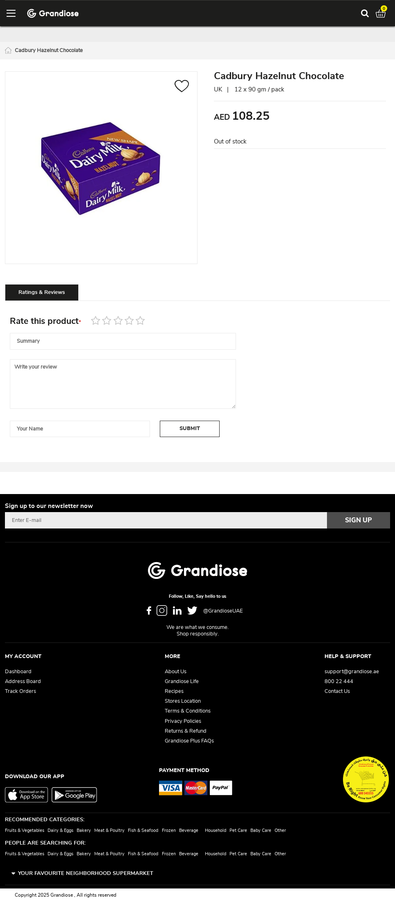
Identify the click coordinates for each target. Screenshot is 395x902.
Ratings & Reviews (41, 292)
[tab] (42, 292)
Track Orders (20, 691)
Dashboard (18, 671)
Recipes (174, 691)
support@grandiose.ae (352, 671)
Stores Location (183, 701)
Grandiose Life (182, 681)
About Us (175, 671)
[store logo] (53, 13)
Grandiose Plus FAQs (189, 741)
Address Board (23, 681)
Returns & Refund (186, 731)
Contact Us (337, 691)
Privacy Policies (183, 721)
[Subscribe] (358, 520)
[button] (182, 87)
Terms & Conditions (188, 711)
